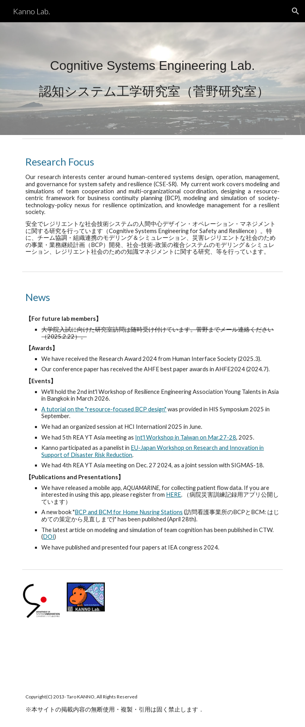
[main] (152, 79)
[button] (295, 11)
